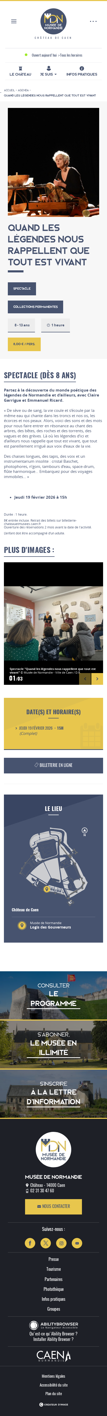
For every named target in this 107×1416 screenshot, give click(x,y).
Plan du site (53, 1394)
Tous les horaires (71, 55)
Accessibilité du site (54, 1385)
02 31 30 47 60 (42, 1191)
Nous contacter (53, 1206)
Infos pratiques (53, 1299)
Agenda (23, 90)
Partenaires (53, 1279)
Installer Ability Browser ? (53, 1340)
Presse (54, 1259)
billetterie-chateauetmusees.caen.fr (40, 522)
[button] (85, 679)
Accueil (9, 90)
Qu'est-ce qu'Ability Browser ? (53, 1334)
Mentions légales (53, 1376)
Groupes (53, 1309)
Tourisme (53, 1269)
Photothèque (54, 1289)
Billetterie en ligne (53, 764)
